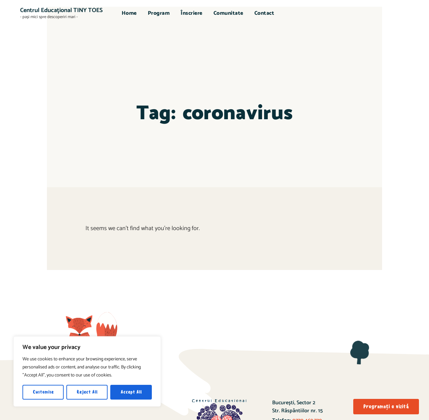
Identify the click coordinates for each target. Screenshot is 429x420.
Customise (43, 392)
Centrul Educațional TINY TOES (61, 10)
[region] (87, 371)
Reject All (87, 392)
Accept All (131, 392)
